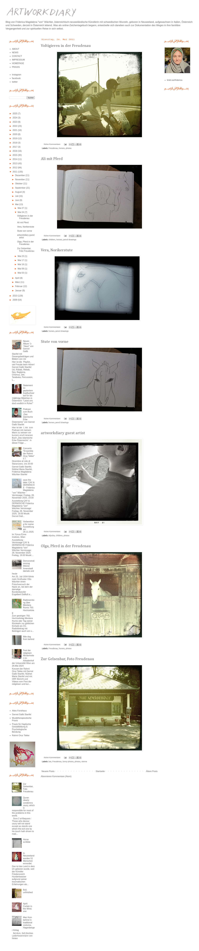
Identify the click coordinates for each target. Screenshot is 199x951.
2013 (15, 163)
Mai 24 (21, 212)
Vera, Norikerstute (57, 250)
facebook (16, 78)
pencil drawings (69, 240)
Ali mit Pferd (52, 159)
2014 (15, 159)
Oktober (19, 183)
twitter (15, 82)
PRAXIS (16, 67)
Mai (17, 204)
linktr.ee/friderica (174, 80)
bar (50, 761)
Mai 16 (21, 264)
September (20, 188)
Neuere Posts (48, 771)
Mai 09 (21, 269)
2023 (15, 122)
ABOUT (15, 49)
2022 (15, 126)
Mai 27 (21, 208)
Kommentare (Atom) (61, 776)
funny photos (68, 761)
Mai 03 (21, 273)
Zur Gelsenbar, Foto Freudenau (67, 659)
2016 (15, 151)
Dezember (20, 175)
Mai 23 (21, 256)
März (17, 282)
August (18, 192)
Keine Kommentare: (52, 144)
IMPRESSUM (18, 60)
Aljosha (52, 535)
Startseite (100, 771)
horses (62, 148)
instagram (16, 75)
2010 (15, 296)
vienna (84, 761)
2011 (15, 172)
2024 (15, 118)
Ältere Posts (151, 771)
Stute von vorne (54, 342)
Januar (18, 290)
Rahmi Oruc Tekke (20, 735)
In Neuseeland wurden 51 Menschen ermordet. (28, 858)
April (17, 278)
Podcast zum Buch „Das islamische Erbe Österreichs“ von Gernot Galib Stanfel (23, 417)
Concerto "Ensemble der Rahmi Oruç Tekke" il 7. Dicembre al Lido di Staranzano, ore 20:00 (23, 456)
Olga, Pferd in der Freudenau (66, 546)
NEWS (15, 52)
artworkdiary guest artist (63, 433)
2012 (15, 167)
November (20, 179)
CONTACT (17, 56)
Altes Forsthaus (19, 711)
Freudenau (53, 148)
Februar (19, 286)
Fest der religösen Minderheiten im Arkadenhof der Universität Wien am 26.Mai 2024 (23, 658)
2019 (15, 138)
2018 (15, 143)
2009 (15, 300)
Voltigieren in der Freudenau (66, 46)
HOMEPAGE (18, 63)
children (52, 240)
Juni (17, 200)
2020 (15, 134)
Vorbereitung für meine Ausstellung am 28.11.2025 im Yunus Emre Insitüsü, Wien (23, 529)
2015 (15, 155)
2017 (15, 147)
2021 (15, 130)
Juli (17, 196)
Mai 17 (21, 260)
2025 (15, 113)
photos (68, 148)
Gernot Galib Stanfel (21, 714)
